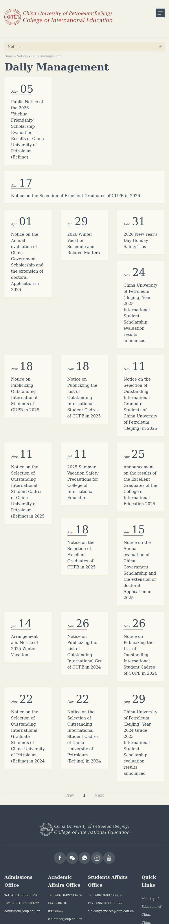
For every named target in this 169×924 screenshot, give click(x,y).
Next (99, 705)
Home (9, 56)
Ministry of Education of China (151, 817)
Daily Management (46, 56)
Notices (22, 56)
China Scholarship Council (150, 840)
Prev (69, 705)
